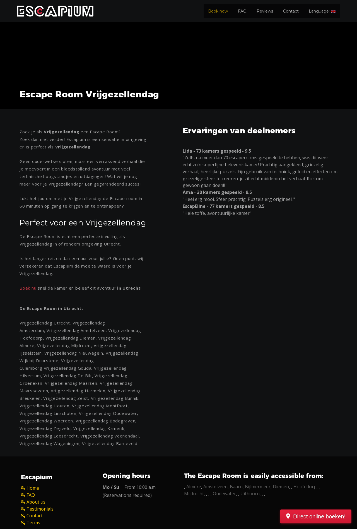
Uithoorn (250, 493)
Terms (33, 523)
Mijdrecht (194, 493)
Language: (322, 11)
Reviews (265, 11)
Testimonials (40, 509)
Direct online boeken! (319, 516)
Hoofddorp (305, 487)
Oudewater (224, 493)
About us (35, 502)
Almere (193, 487)
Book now (218, 11)
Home (32, 488)
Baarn (236, 487)
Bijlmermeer (258, 487)
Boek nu (28, 288)
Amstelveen (215, 487)
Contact (291, 11)
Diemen (281, 487)
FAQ (242, 11)
